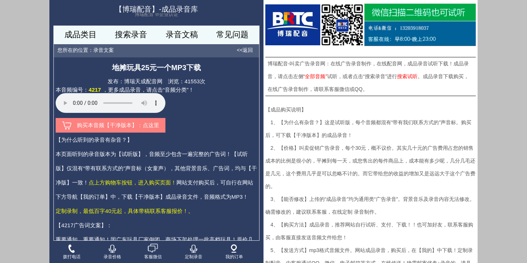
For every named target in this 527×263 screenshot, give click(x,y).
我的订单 (234, 251)
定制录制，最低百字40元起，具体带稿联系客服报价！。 (125, 211)
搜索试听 (407, 76)
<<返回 (245, 50)
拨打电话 (72, 251)
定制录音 (193, 251)
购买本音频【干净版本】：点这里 (110, 125)
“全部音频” (315, 76)
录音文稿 (182, 34)
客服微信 (153, 251)
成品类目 (80, 34)
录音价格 (112, 251)
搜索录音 (131, 34)
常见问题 (232, 34)
